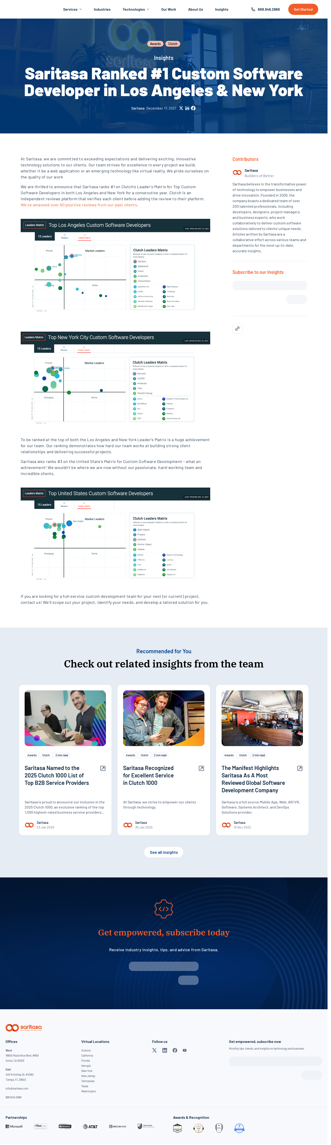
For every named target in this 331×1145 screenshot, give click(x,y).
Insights (221, 9)
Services (72, 9)
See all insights (164, 852)
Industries (102, 9)
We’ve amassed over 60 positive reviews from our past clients (79, 204)
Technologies (136, 9)
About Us (195, 9)
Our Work (168, 9)
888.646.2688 (269, 9)
